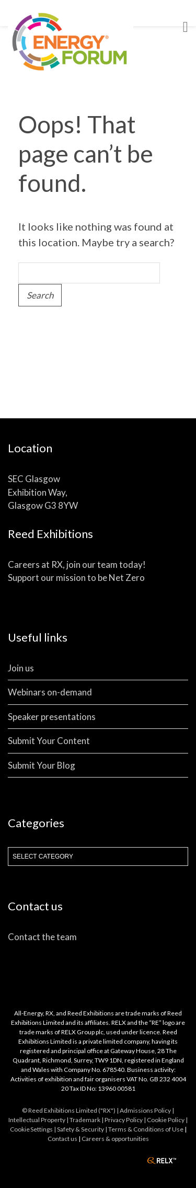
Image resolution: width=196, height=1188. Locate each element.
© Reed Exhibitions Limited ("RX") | (71, 1110)
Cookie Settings (31, 1129)
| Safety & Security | (81, 1129)
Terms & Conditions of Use (145, 1129)
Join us (21, 667)
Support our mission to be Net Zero (76, 577)
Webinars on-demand (50, 692)
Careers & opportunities (115, 1139)
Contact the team (42, 936)
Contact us (62, 1139)
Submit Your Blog (41, 765)
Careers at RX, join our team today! (77, 564)
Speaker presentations (52, 716)
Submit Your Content (49, 740)
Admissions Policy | (147, 1110)
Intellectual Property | (39, 1120)
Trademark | (87, 1120)
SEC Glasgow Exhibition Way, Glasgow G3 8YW (43, 492)
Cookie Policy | (167, 1120)
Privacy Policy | (126, 1120)
